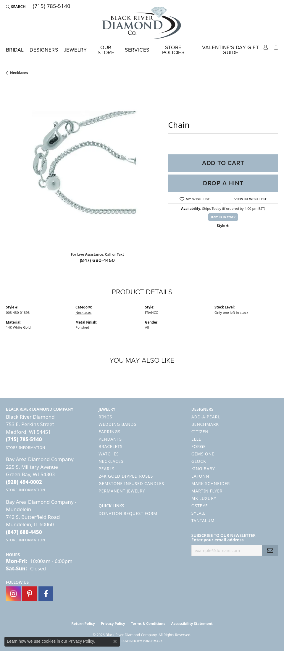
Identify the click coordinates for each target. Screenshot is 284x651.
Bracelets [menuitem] (110, 446)
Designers (44, 50)
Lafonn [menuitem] (200, 476)
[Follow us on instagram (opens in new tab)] (13, 593)
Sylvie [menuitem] (198, 513)
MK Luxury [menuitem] (204, 498)
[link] (51, 6)
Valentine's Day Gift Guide (230, 50)
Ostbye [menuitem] (199, 505)
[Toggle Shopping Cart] (276, 46)
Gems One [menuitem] (202, 454)
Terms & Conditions (148, 623)
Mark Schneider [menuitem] (210, 483)
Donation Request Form (128, 513)
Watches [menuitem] (109, 454)
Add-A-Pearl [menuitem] (205, 417)
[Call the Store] (24, 439)
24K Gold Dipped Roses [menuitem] (126, 476)
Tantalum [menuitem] (203, 520)
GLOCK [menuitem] (198, 461)
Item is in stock (223, 217)
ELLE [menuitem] (196, 439)
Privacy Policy (113, 623)
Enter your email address (217, 540)
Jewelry (75, 50)
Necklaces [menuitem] (111, 461)
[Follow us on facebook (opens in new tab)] (45, 593)
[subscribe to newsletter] (270, 550)
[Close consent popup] (115, 641)
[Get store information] (25, 447)
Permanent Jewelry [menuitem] (122, 491)
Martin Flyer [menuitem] (206, 491)
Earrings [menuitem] (109, 431)
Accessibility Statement (191, 623)
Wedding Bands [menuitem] (117, 424)
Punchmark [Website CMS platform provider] (153, 641)
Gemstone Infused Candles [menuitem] (131, 483)
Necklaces (19, 72)
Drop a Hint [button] (223, 183)
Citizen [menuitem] (200, 431)
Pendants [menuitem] (110, 439)
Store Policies (173, 50)
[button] (16, 6)
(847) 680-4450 (97, 260)
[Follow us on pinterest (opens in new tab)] (29, 593)
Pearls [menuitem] (106, 468)
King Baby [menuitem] (203, 468)
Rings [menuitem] (105, 417)
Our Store (106, 50)
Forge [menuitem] (198, 446)
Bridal (15, 50)
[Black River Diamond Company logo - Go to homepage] (142, 23)
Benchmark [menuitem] (205, 424)
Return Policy (83, 623)
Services (137, 50)
